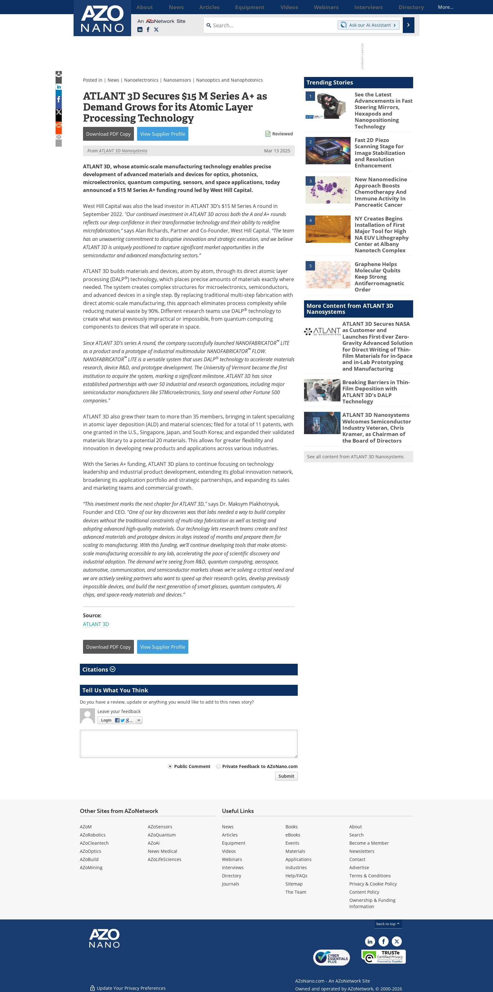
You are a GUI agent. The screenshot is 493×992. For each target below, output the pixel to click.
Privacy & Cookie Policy (373, 884)
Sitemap (294, 884)
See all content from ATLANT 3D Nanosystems (355, 424)
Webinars (232, 859)
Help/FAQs (296, 876)
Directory (231, 876)
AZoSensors (160, 827)
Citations (98, 669)
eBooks (292, 835)
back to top (388, 923)
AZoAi (154, 843)
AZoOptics (90, 851)
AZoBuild (89, 859)
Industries (296, 867)
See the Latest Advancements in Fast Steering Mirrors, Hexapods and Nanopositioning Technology (381, 108)
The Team (295, 892)
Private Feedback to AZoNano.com (260, 766)
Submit (286, 776)
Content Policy (364, 892)
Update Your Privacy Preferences (127, 984)
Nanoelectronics (141, 80)
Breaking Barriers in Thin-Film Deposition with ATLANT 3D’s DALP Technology (377, 362)
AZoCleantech (94, 843)
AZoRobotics (93, 835)
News (113, 80)
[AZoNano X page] (156, 29)
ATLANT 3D (96, 624)
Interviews (233, 867)
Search (356, 835)
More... (405, 7)
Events (292, 843)
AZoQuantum (162, 835)
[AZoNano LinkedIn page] (139, 29)
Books (291, 827)
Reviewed (282, 134)
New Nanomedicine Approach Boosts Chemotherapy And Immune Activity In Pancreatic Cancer (378, 182)
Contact (357, 859)
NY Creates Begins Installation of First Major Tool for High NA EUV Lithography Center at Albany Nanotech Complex (383, 220)
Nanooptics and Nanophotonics (229, 80)
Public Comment (192, 766)
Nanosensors (177, 80)
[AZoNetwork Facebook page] (148, 29)
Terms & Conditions (370, 876)
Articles (230, 835)
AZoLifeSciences (164, 859)
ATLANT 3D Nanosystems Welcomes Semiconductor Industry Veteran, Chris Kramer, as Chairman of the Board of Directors (375, 396)
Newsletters (361, 851)
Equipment (233, 843)
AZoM (86, 827)
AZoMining (91, 867)
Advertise (359, 867)
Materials (295, 851)
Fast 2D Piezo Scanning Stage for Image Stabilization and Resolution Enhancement (381, 146)
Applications (298, 859)
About (355, 827)
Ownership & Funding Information (372, 903)
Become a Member (369, 843)
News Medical (162, 851)
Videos (229, 851)
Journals (230, 884)
